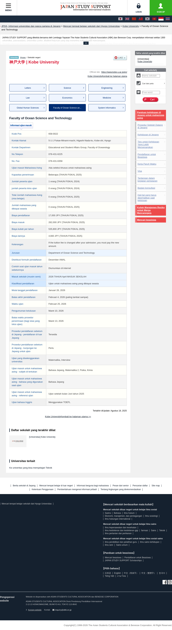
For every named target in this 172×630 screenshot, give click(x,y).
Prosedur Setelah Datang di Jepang (150, 126)
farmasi (144, 530)
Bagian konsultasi (146, 188)
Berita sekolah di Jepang (24, 486)
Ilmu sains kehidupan (149, 542)
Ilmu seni (109, 545)
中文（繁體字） (148, 573)
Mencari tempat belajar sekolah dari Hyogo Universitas (27, 504)
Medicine (107, 98)
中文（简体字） (131, 573)
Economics (67, 98)
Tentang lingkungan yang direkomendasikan (121, 489)
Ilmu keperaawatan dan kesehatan (120, 527)
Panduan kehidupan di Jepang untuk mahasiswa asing (150, 115)
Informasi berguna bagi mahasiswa (93, 486)
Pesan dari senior (121, 486)
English (117, 573)
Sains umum (122, 545)
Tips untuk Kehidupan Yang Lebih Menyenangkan (148, 144)
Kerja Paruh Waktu (147, 164)
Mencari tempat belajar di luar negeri (56, 486)
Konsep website (33, 610)
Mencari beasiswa (146, 220)
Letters (28, 88)
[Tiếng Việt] (154, 19)
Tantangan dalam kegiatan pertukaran (147, 179)
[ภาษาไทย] (167, 19)
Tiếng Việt (109, 576)
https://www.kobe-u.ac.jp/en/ (114, 72)
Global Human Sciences (28, 108)
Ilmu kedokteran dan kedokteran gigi (121, 530)
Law (28, 98)
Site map (156, 486)
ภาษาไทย (121, 576)
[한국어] (147, 19)
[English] (127, 19)
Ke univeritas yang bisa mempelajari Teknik (30, 467)
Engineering (106, 88)
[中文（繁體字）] (140, 19)
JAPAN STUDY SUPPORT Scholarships (123, 560)
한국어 (162, 573)
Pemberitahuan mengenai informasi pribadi (77, 489)
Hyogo (23, 57)
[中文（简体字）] (134, 19)
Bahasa (117, 513)
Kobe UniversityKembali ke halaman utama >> (68, 416)
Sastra (108, 513)
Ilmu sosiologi (151, 516)
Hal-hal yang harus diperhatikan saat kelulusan (147, 198)
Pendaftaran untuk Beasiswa (147, 155)
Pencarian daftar (140, 486)
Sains (153, 530)
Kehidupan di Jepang (148, 134)
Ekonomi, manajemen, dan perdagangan (123, 516)
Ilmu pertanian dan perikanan (118, 533)
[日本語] (120, 19)
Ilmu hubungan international (117, 519)
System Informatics (107, 108)
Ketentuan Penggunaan (42, 489)
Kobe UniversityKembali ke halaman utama (107, 76)
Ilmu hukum (129, 513)
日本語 (108, 573)
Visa (140, 171)
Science (67, 88)
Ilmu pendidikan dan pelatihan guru (121, 542)
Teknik (162, 530)
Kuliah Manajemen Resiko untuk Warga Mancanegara (151, 210)
